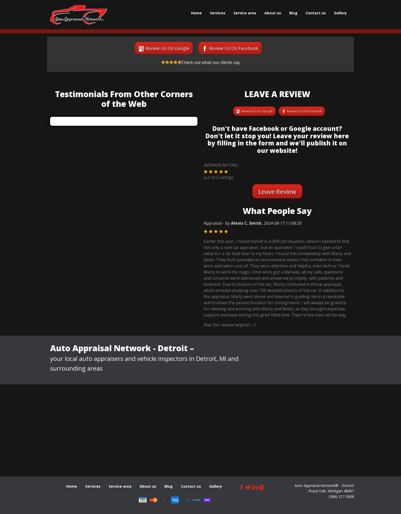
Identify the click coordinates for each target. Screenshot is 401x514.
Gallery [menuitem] (340, 12)
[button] (206, 172)
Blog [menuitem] (293, 12)
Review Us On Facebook (233, 48)
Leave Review (277, 191)
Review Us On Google (167, 48)
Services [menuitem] (217, 12)
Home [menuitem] (196, 12)
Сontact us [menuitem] (316, 12)
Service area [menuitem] (244, 12)
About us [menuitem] (272, 12)
